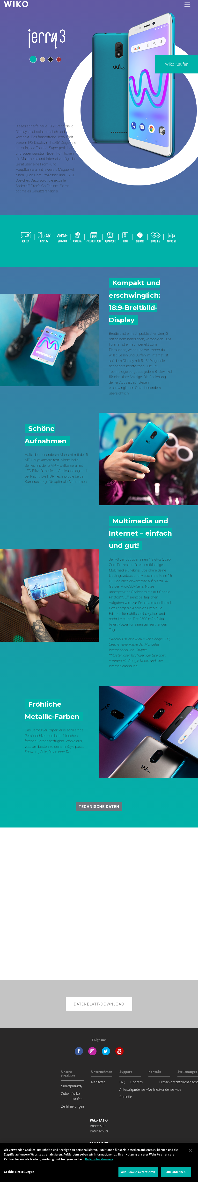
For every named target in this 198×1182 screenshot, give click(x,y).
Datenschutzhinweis (99, 1159)
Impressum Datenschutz (99, 1125)
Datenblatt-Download (99, 1004)
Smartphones (71, 1086)
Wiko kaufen (176, 64)
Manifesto (98, 1082)
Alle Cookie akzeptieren (138, 1172)
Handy (77, 1086)
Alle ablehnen (176, 1172)
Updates (136, 1082)
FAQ (122, 1082)
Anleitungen (128, 1089)
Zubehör (67, 1093)
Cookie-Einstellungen (19, 1172)
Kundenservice (141, 1089)
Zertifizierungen (72, 1106)
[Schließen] (190, 1150)
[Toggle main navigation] (187, 5)
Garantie (125, 1096)
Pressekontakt (169, 1082)
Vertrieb (154, 1089)
